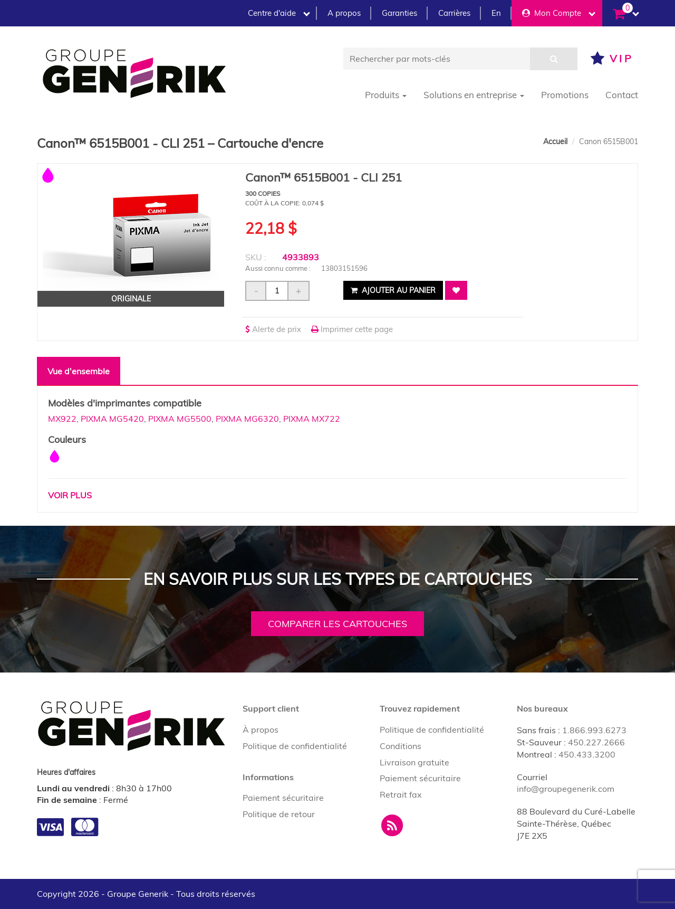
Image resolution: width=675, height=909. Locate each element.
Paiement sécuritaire (283, 797)
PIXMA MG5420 (112, 418)
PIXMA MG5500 (179, 418)
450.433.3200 (586, 754)
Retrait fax (401, 794)
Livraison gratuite (414, 762)
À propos (260, 729)
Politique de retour (279, 814)
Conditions (400, 746)
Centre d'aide (279, 13)
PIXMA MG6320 (247, 418)
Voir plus (70, 495)
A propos (344, 13)
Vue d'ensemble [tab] (78, 371)
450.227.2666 (596, 742)
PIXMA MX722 (311, 418)
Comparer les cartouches (337, 624)
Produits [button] (386, 94)
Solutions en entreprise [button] (473, 94)
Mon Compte (558, 13)
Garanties (399, 13)
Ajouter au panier (393, 290)
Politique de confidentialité (295, 746)
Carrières (454, 13)
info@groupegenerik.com (565, 788)
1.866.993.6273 (594, 730)
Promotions (565, 94)
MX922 (62, 418)
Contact (621, 94)
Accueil (555, 141)
